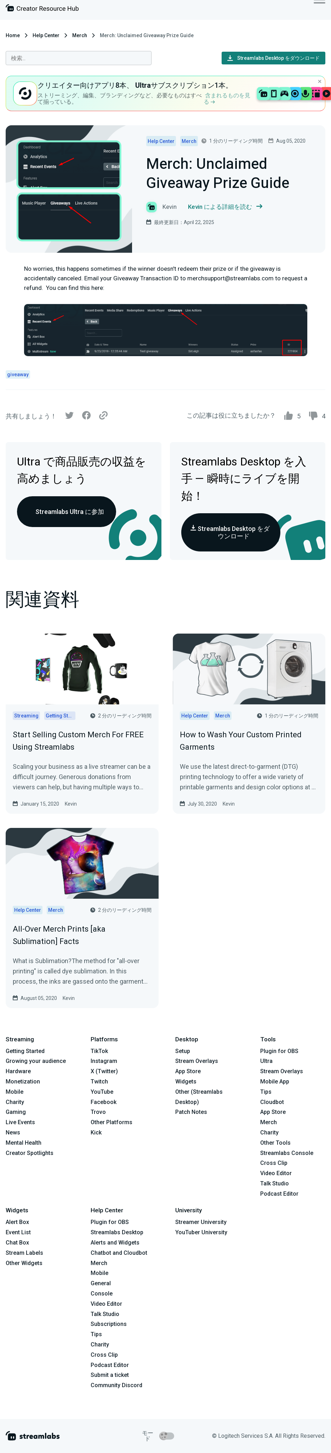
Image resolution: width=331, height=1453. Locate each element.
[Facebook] (86, 417)
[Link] (103, 416)
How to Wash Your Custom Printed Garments (241, 740)
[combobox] (79, 58)
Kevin (71, 804)
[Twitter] (69, 417)
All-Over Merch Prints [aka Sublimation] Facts (59, 935)
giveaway (18, 374)
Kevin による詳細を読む (225, 207)
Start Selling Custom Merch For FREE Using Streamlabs (78, 740)
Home (13, 35)
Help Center (46, 35)
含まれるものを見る (227, 98)
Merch (79, 35)
